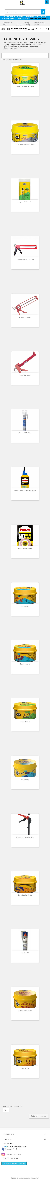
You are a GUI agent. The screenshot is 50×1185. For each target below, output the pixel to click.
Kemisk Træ (25, 1068)
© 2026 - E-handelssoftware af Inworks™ (25, 1178)
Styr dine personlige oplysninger (14, 1163)
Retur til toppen (38, 1116)
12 (5, 1110)
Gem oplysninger (10, 1158)
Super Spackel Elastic (25, 895)
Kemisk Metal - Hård (25, 1010)
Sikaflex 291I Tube (25, 433)
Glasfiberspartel (25, 664)
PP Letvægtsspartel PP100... (25, 144)
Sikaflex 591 (25, 953)
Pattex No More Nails (25, 548)
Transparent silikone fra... (25, 202)
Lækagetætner (25, 722)
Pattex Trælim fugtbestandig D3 (25, 491)
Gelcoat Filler (25, 606)
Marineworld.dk (39, 19)
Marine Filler (25, 779)
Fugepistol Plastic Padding (25, 837)
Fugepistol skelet (25, 317)
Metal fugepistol (25, 375)
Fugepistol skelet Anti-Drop (25, 259)
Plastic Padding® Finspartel (25, 86)
